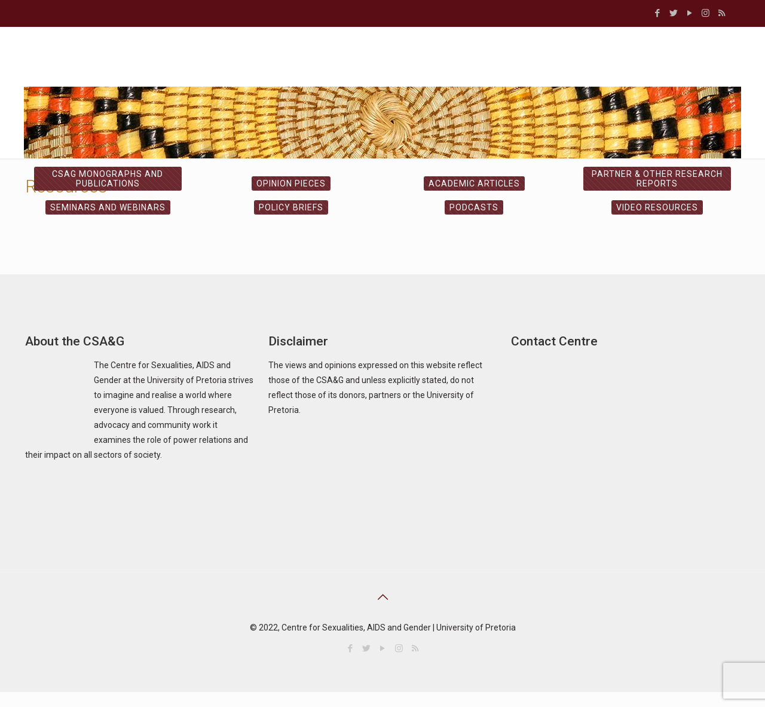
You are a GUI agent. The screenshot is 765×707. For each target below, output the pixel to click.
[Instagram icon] (705, 13)
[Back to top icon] (382, 597)
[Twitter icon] (673, 13)
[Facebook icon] (657, 13)
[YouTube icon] (689, 13)
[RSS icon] (721, 13)
